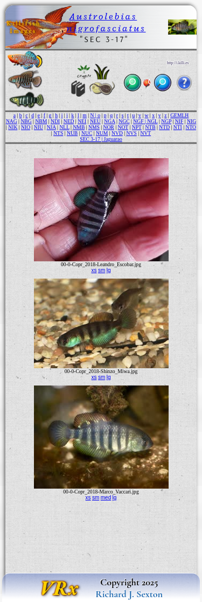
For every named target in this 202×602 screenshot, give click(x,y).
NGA (109, 121)
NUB (72, 133)
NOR (108, 127)
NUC (86, 133)
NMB (79, 127)
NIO (25, 127)
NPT (137, 127)
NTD (164, 127)
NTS (58, 133)
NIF (179, 121)
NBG (25, 121)
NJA (51, 127)
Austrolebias (103, 16)
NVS (132, 133)
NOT (123, 127)
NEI (82, 121)
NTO (190, 127)
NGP (166, 121)
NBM (41, 121)
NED (69, 121)
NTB (150, 127)
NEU (95, 121)
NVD (117, 133)
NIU (38, 127)
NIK (12, 127)
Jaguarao (113, 139)
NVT (145, 133)
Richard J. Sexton (129, 594)
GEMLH (179, 115)
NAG (11, 121)
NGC (124, 121)
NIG (191, 121)
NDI (55, 121)
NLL (64, 127)
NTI (177, 127)
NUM (102, 133)
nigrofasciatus (106, 28)
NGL (152, 121)
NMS (94, 127)
